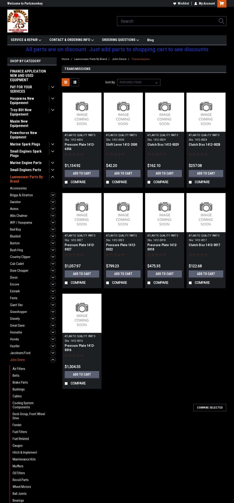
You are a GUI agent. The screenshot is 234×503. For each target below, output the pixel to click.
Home (65, 59)
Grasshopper (18, 312)
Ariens (14, 209)
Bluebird (15, 236)
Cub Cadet (17, 264)
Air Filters (19, 369)
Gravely (15, 319)
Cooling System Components (23, 405)
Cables (17, 396)
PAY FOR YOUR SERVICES (21, 89)
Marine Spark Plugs (25, 144)
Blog (150, 40)
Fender (17, 425)
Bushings (19, 389)
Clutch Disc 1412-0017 (204, 245)
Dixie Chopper (19, 271)
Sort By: (110, 82)
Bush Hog (16, 250)
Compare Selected (210, 407)
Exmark (15, 291)
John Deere (17, 360)
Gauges (18, 446)
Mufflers (18, 466)
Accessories (18, 188)
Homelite (16, 332)
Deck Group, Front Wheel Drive (29, 416)
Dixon (14, 277)
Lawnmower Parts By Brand (26, 179)
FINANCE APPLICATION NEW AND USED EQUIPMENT (28, 75)
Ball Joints (20, 494)
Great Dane (17, 325)
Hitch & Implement (25, 452)
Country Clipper (20, 257)
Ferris (13, 298)
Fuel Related (21, 439)
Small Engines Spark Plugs (26, 153)
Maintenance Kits (24, 459)
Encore (14, 284)
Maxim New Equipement (19, 123)
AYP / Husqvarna (21, 223)
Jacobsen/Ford (20, 353)
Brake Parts (20, 382)
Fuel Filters (20, 432)
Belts (16, 376)
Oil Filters (19, 473)
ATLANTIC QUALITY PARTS (80, 135)
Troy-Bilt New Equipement (21, 112)
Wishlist (181, 3)
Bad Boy (15, 229)
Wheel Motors (22, 487)
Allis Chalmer (18, 216)
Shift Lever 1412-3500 (121, 144)
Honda (14, 339)
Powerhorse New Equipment (23, 135)
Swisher (15, 202)
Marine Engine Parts (26, 163)
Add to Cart (82, 173)
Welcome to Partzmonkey (25, 3)
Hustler (15, 346)
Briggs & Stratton (21, 195)
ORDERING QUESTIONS (120, 40)
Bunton (15, 243)
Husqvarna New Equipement (22, 100)
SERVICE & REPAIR (26, 40)
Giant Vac (16, 305)
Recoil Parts (21, 480)
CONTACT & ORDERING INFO (71, 40)
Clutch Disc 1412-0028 (204, 144)
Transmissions (141, 59)
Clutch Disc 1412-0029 (163, 144)
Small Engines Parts (25, 170)
